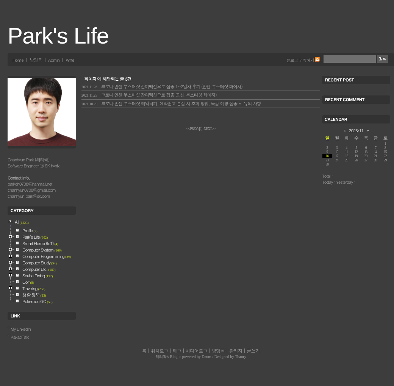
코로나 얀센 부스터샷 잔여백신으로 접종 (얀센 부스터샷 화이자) (149, 95)
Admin (53, 60)
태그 (176, 350)
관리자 (235, 350)
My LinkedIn (21, 329)
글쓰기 (253, 350)
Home (18, 60)
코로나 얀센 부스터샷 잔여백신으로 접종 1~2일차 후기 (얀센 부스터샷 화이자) (161, 86)
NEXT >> (210, 129)
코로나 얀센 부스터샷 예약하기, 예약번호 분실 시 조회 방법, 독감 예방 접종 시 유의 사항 (171, 103)
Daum (206, 357)
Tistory (240, 357)
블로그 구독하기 (300, 60)
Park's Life (58, 35)
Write (70, 60)
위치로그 (159, 350)
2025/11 (356, 130)
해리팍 (161, 357)
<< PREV (192, 129)
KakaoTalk (20, 337)
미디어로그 (196, 350)
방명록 (36, 60)
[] (200, 129)
